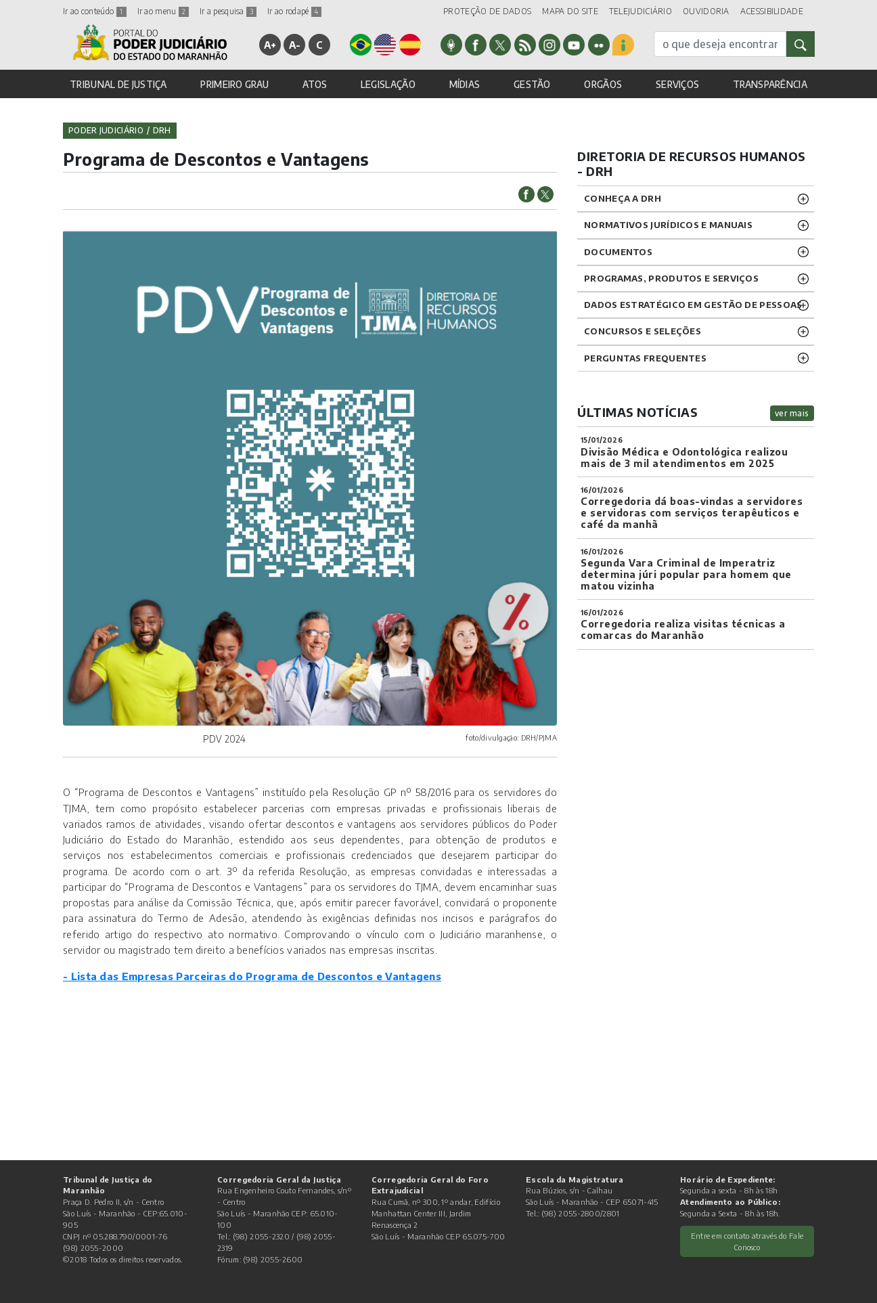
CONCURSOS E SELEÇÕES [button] (642, 331)
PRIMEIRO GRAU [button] (234, 84)
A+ (270, 45)
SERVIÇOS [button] (677, 84)
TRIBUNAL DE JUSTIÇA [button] (118, 84)
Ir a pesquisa (228, 11)
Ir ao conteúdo (95, 11)
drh (162, 130)
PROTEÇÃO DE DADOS (487, 11)
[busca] (720, 44)
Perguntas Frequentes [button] (645, 358)
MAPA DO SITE (570, 11)
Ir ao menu (163, 11)
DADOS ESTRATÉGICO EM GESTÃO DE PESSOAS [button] (693, 304)
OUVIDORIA (706, 11)
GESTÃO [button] (532, 84)
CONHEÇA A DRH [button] (622, 198)
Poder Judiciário (105, 130)
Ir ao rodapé (294, 11)
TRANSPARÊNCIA (770, 84)
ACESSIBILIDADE (771, 11)
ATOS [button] (314, 84)
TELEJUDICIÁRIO (640, 11)
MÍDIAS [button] (464, 84)
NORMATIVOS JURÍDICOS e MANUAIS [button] (668, 224)
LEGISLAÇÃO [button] (388, 84)
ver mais (792, 413)
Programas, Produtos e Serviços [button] (671, 278)
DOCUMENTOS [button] (618, 251)
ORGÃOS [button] (603, 84)
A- (295, 45)
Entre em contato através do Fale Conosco (747, 1241)
